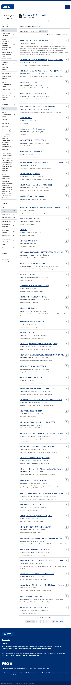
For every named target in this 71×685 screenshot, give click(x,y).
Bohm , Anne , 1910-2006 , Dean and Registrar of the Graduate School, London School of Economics (8, 165)
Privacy (4, 643)
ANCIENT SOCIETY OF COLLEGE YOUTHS (35, 527)
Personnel (8, 248)
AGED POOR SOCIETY (28, 274)
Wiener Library (8, 90)
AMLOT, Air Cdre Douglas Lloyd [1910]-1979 (36, 516)
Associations (8, 214)
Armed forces (8, 221)
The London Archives (8, 35)
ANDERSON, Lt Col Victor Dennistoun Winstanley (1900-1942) (42, 538)
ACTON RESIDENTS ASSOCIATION (33, 140)
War (8, 245)
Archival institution (6, 25)
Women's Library (8, 69)
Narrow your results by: (9, 17)
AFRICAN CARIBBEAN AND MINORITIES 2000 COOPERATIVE (42, 252)
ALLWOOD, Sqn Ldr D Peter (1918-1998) (35, 458)
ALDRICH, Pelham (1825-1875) (31, 377)
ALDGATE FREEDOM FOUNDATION (33, 366)
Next (61, 621)
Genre (4, 253)
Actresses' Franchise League (31, 151)
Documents (8, 236)
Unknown (8, 127)
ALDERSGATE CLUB (27, 333)
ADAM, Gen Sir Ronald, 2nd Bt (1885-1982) (36, 185)
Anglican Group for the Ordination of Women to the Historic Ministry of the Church (42, 561)
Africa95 (23, 230)
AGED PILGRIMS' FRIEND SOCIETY (32, 263)
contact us (49, 673)
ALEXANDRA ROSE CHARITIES (31, 411)
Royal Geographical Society (8, 84)
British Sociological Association (8, 176)
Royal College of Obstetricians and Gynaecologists (8, 56)
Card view (34, 31)
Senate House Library (8, 77)
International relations (8, 226)
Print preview (24, 31)
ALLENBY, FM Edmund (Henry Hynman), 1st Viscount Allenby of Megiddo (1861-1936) (42, 433)
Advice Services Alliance (29, 218)
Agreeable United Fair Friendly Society (34, 286)
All (3, 30)
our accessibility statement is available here (25, 655)
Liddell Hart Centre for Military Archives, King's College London (8, 44)
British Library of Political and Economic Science (8, 96)
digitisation (20, 669)
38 (57, 621)
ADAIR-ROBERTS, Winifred (30, 174)
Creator (5, 105)
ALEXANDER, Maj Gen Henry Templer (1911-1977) (38, 389)
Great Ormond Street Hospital (8, 154)
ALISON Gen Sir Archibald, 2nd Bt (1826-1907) (37, 422)
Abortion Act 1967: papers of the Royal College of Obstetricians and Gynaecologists (42, 60)
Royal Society (8, 73)
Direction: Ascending (62, 34)
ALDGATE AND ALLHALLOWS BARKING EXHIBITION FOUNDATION (42, 355)
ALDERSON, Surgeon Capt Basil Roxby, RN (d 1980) (39, 344)
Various (8, 120)
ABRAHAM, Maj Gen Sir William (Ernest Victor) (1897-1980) (42, 71)
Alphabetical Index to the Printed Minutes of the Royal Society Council (42, 469)
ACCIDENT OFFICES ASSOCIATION (33, 93)
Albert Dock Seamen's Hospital (32, 321)
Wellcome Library (8, 63)
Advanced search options (30, 26)
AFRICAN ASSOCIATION (29, 241)
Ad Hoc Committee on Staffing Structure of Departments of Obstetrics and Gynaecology (42, 163)
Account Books (26, 118)
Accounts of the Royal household (32, 129)
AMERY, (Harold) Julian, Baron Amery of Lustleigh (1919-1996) (42, 493)
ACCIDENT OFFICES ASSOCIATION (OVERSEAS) (38, 107)
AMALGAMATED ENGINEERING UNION (34, 480)
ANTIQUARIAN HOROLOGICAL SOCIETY (35, 607)
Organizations (8, 211)
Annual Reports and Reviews (31, 596)
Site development (7, 669)
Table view (43, 31)
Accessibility (6, 640)
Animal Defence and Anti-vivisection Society (37, 574)
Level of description (6, 261)
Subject (5, 203)
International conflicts (8, 240)
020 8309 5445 (20, 649)
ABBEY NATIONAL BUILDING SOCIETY (34, 40)
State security (8, 218)
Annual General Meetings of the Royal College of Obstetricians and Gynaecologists (42, 585)
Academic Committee (28, 82)
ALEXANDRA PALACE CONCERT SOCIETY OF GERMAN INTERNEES (42, 400)
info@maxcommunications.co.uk (44, 649)
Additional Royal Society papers (32, 196)
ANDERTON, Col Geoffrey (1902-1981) (34, 549)
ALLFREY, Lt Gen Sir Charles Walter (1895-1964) (38, 447)
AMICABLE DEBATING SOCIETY (31, 505)
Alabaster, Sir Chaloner (29, 308)
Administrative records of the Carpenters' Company (40, 207)
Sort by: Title (49, 34)
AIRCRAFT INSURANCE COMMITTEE (33, 297)
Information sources (8, 231)
